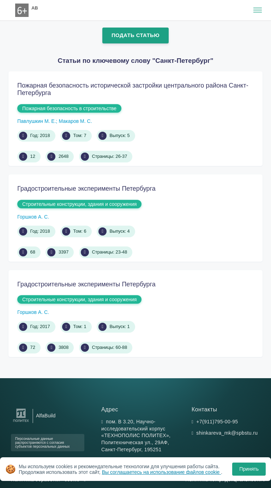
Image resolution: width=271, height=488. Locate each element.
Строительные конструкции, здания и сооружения (79, 204)
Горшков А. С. (33, 217)
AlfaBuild (45, 415)
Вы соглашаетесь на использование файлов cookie (161, 472)
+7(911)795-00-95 (217, 421)
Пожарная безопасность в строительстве (69, 108)
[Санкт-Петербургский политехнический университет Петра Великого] (21, 422)
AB (34, 8)
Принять (249, 469)
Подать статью (135, 35)
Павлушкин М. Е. (36, 121)
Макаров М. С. (75, 121)
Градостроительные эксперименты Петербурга (86, 188)
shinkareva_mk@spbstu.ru (227, 433)
